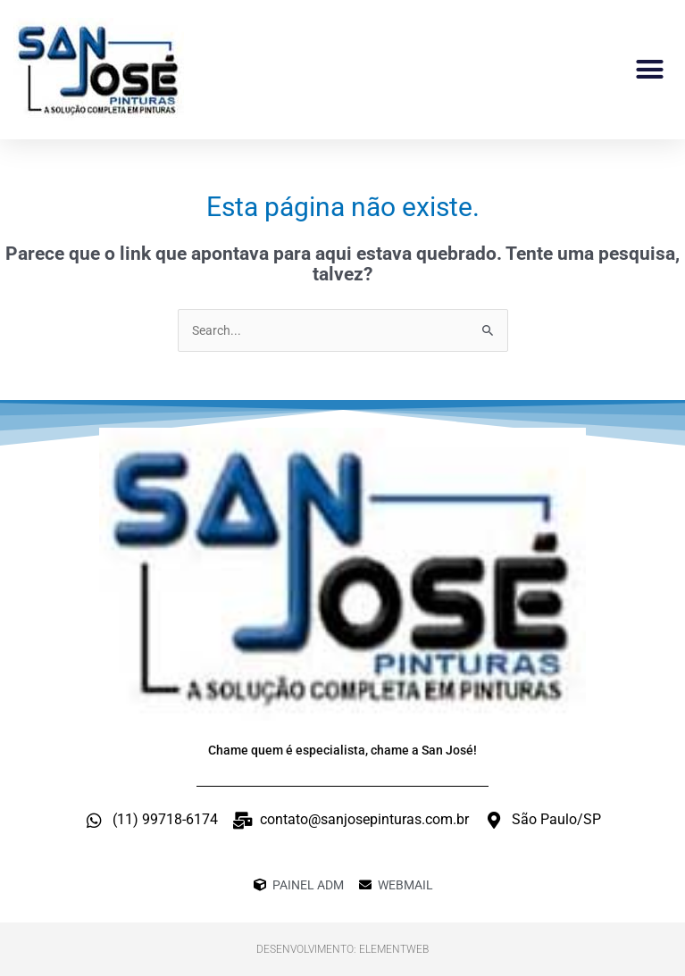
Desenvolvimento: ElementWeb (342, 949)
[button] (650, 69)
